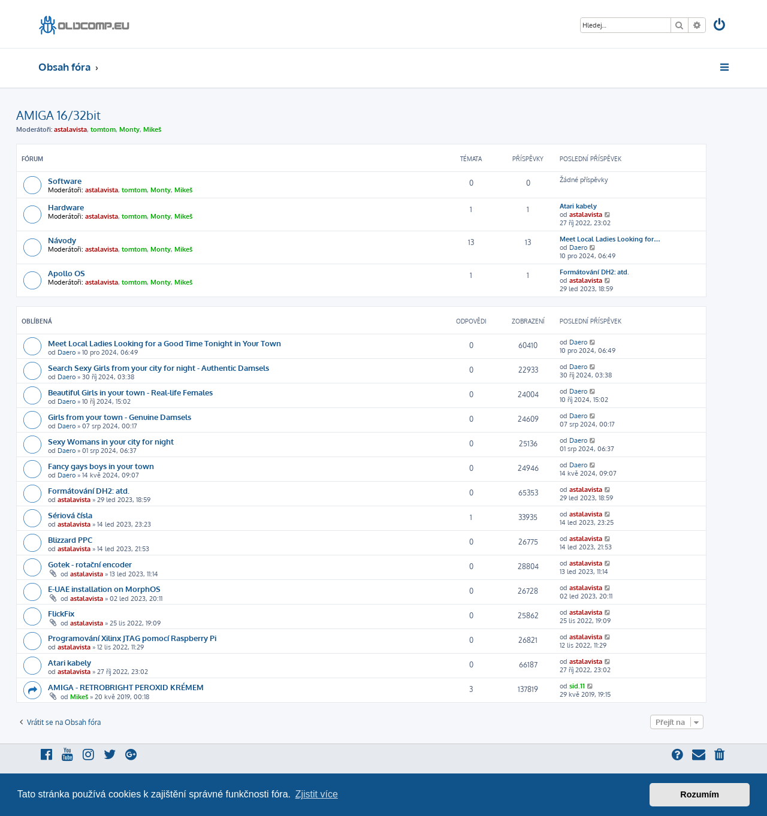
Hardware (66, 207)
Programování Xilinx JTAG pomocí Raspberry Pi (132, 638)
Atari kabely (578, 206)
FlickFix (61, 613)
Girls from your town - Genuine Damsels (119, 417)
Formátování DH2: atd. (594, 272)
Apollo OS (66, 273)
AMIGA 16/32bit (58, 115)
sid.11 (577, 686)
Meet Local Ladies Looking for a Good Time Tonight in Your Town (164, 343)
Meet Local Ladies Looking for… (610, 239)
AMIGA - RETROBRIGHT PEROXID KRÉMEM (126, 687)
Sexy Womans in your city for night (111, 441)
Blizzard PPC (70, 539)
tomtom (103, 129)
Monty (129, 129)
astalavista (70, 129)
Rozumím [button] (699, 794)
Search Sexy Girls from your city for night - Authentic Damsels (158, 367)
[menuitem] (720, 26)
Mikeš (152, 129)
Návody (62, 240)
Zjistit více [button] (316, 794)
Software (64, 181)
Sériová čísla (70, 515)
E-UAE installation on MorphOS (104, 589)
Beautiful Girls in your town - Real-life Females (130, 392)
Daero (578, 247)
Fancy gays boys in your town (101, 466)
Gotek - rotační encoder (90, 564)
